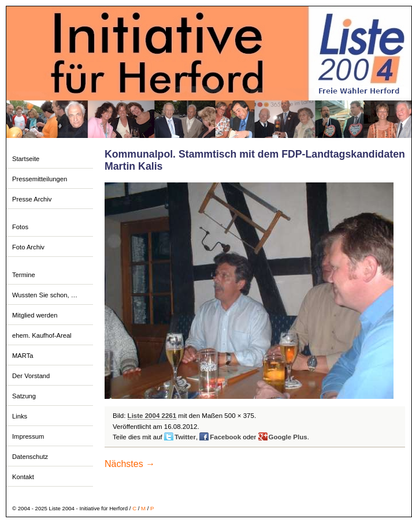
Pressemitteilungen (39, 178)
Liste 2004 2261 (152, 415)
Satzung (24, 396)
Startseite (25, 158)
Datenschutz (30, 456)
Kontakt (23, 476)
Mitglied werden (34, 315)
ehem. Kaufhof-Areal (42, 335)
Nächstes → (130, 464)
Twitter (185, 437)
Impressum (28, 436)
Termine (23, 274)
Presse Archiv (31, 199)
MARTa (22, 355)
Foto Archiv (28, 247)
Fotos (20, 226)
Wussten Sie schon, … (44, 295)
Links (19, 416)
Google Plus (288, 437)
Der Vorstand (31, 375)
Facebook (225, 437)
